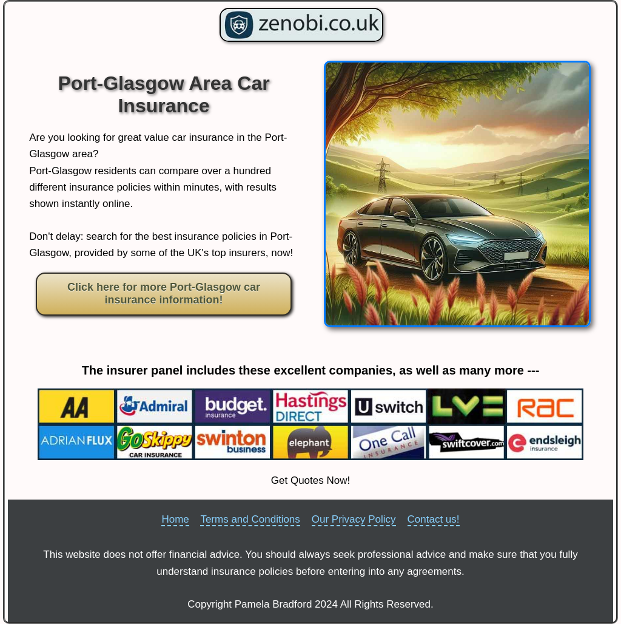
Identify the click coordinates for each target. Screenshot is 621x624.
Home (175, 519)
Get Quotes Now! (310, 480)
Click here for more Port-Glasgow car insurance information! (163, 294)
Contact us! (434, 519)
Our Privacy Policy (354, 519)
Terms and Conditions (250, 519)
